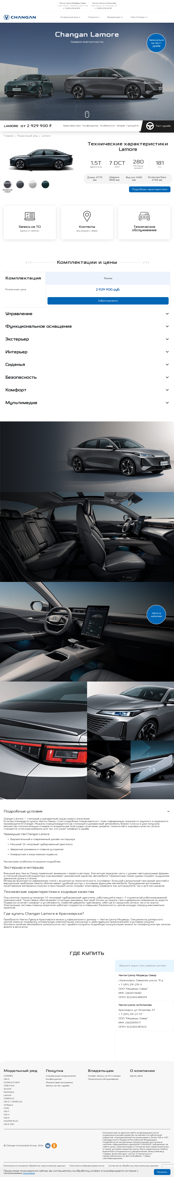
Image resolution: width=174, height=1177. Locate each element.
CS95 (6, 1108)
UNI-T (6, 1112)
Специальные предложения (61, 1076)
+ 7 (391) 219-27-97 (103, 8)
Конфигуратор (90, 126)
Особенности (107, 126)
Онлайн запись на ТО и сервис (104, 1076)
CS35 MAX (9, 1086)
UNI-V (7, 1115)
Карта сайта (136, 1076)
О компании (142, 1071)
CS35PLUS (9, 1099)
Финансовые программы (59, 1083)
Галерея (120, 126)
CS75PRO (8, 1076)
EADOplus (9, 1092)
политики (29, 1173)
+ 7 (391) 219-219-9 (71, 8)
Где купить (133, 126)
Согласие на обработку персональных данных (133, 1166)
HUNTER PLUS (11, 1121)
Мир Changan (139, 17)
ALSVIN (7, 1089)
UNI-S (7, 1079)
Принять (162, 1172)
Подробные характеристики (149, 189)
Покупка (93, 17)
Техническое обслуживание (103, 1079)
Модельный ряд (70, 17)
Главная (8, 136)
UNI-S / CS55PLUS (13, 1102)
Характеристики (72, 126)
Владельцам (115, 17)
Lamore (8, 1095)
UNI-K (7, 1118)
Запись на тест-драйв (57, 1086)
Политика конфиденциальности (86, 1166)
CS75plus (8, 1105)
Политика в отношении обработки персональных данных (34, 1166)
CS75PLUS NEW (12, 1083)
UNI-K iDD (9, 1124)
